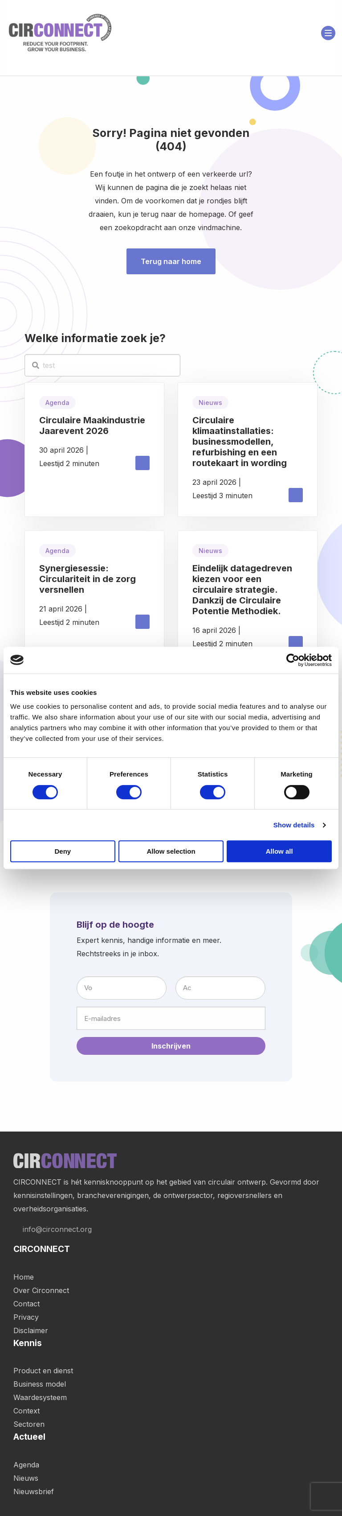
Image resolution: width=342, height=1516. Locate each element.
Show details (294, 825)
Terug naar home (171, 261)
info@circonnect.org (52, 1229)
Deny (62, 851)
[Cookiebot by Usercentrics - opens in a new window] (293, 660)
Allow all (279, 851)
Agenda (26, 1464)
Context (26, 1410)
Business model (39, 1384)
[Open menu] (328, 33)
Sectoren (29, 1424)
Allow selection (171, 851)
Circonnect (60, 33)
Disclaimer (30, 1330)
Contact (26, 1303)
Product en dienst (43, 1370)
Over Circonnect (41, 1290)
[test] (102, 365)
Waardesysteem (40, 1397)
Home (23, 1276)
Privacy (26, 1317)
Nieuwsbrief (33, 1491)
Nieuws (25, 1478)
